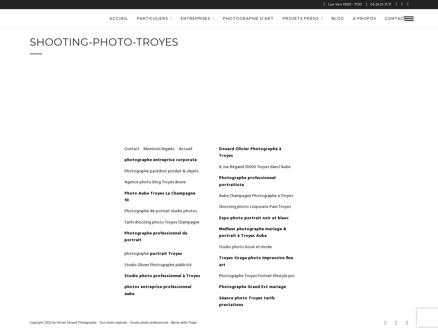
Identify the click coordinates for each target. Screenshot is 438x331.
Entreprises (195, 18)
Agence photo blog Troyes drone (155, 182)
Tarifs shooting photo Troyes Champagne (162, 222)
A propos (364, 18)
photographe (153, 253)
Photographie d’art (248, 18)
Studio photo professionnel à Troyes (162, 276)
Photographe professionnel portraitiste (247, 181)
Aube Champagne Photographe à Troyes (256, 195)
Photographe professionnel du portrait (155, 237)
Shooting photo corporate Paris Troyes (255, 206)
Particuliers (152, 18)
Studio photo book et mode (245, 247)
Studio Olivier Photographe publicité (158, 265)
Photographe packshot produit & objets (161, 171)
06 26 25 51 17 (378, 5)
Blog (338, 18)
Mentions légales (159, 149)
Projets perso (301, 18)
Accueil (118, 18)
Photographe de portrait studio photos (160, 211)
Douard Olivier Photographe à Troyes (250, 152)
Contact (396, 18)
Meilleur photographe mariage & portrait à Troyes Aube (253, 232)
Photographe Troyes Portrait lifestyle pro (257, 276)
